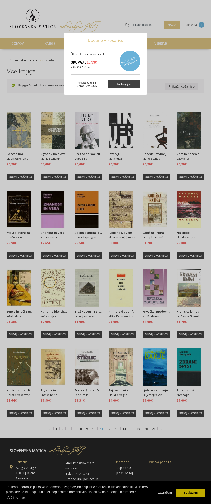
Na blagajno (124, 84)
